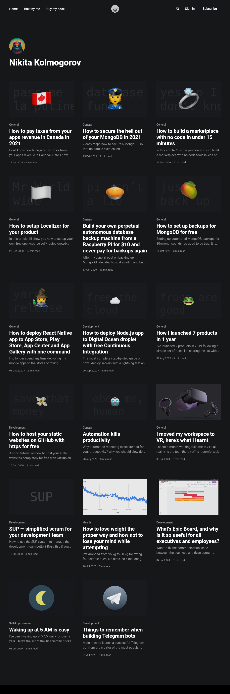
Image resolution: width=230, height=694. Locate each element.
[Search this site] (178, 9)
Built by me (32, 9)
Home (13, 9)
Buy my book (55, 9)
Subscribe (210, 9)
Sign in (190, 9)
